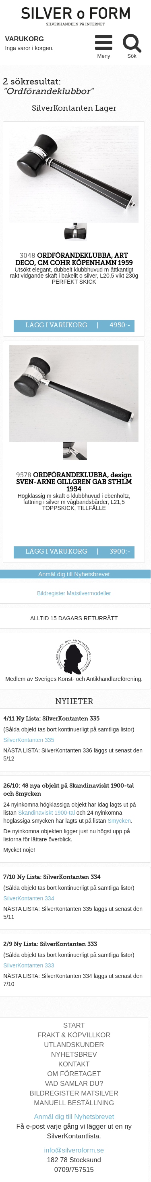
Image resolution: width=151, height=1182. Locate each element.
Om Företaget (74, 1074)
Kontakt (74, 1064)
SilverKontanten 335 (28, 740)
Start (74, 1025)
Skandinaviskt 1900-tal (46, 812)
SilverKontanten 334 (28, 898)
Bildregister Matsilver (74, 1093)
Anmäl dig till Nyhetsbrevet (74, 574)
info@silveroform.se (74, 1150)
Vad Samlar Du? (74, 1083)
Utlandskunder (74, 1045)
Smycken (119, 820)
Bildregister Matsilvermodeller (74, 593)
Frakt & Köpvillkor (74, 1035)
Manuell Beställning (74, 1103)
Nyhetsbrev (74, 1054)
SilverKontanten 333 (28, 965)
